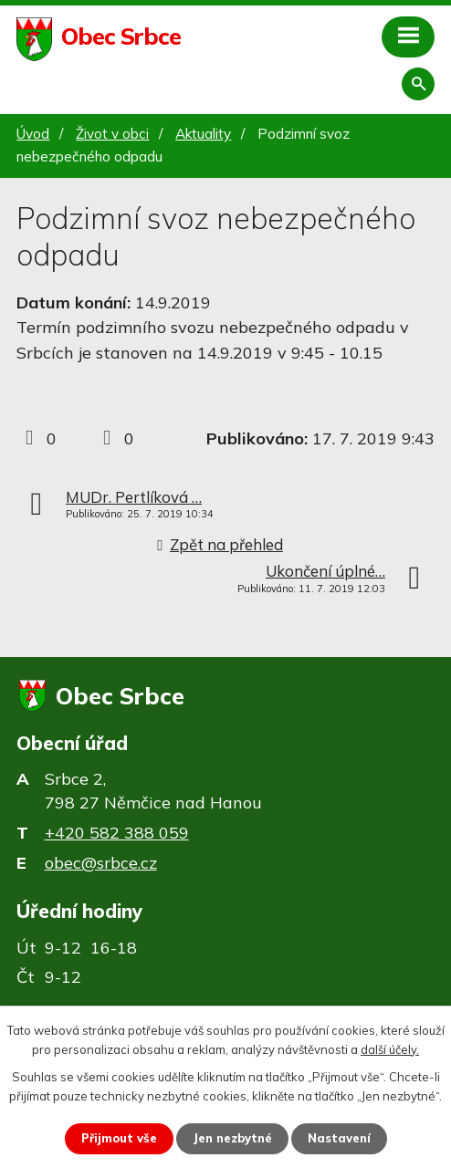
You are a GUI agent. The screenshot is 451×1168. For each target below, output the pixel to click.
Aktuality (203, 133)
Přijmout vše (119, 1138)
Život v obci (112, 133)
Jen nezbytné (232, 1138)
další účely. (390, 1049)
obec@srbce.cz (101, 862)
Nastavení (339, 1138)
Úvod (32, 133)
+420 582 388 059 (117, 832)
